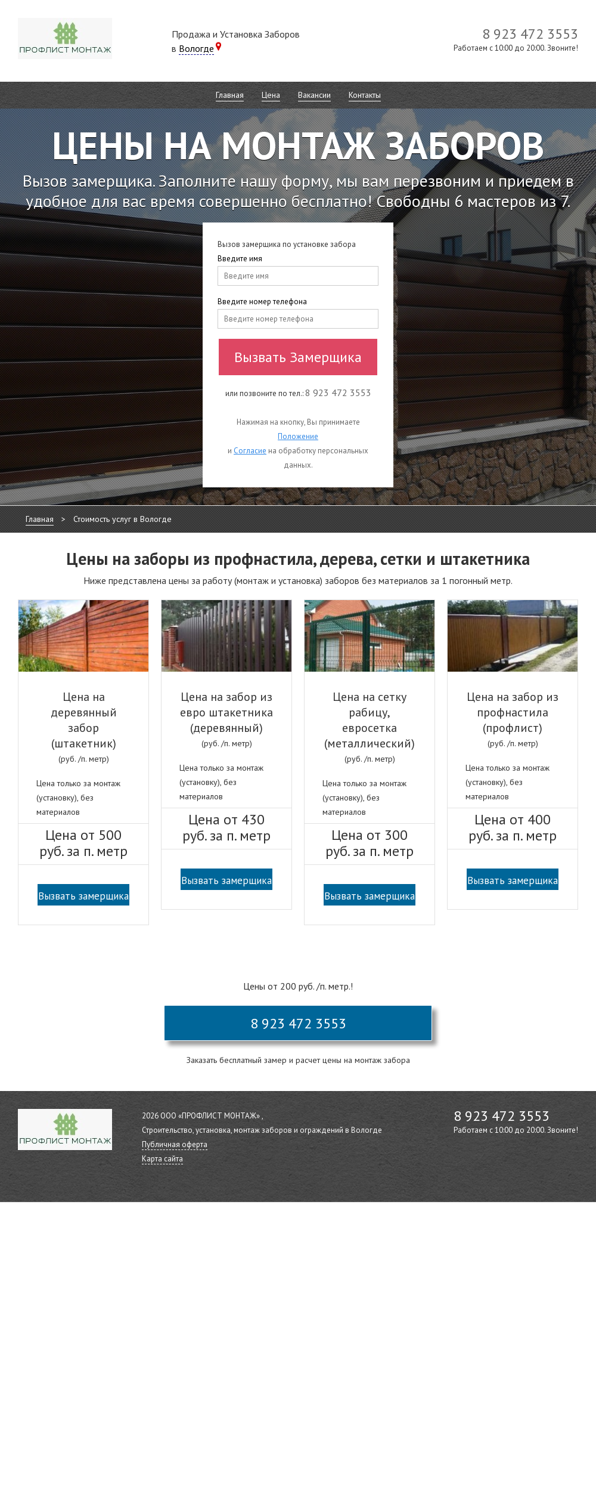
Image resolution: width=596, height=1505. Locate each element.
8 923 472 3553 (298, 1023)
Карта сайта (162, 1159)
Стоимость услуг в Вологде (122, 519)
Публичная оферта (174, 1144)
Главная (230, 94)
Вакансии (314, 94)
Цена (271, 94)
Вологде (196, 48)
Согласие (250, 451)
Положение (298, 436)
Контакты (365, 94)
